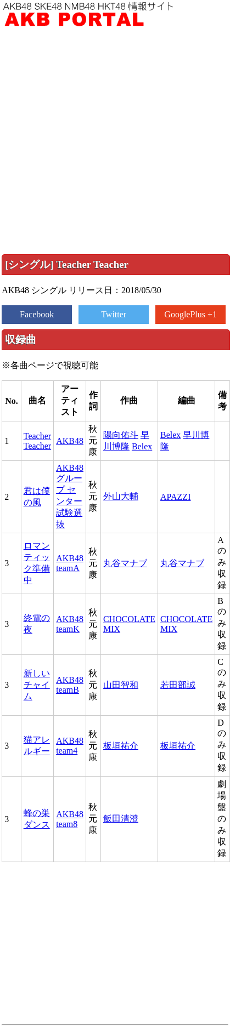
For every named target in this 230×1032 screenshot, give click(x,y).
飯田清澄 (120, 818)
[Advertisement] (103, 140)
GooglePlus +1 (190, 314)
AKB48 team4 (69, 745)
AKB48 (69, 441)
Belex (142, 446)
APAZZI (175, 496)
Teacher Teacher (37, 441)
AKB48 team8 (69, 819)
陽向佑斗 (120, 435)
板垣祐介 (120, 745)
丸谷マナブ (125, 563)
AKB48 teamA (69, 563)
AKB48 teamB (69, 684)
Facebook (37, 314)
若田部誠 (177, 684)
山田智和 (120, 684)
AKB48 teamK (69, 624)
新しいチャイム (37, 685)
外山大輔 (120, 496)
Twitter (113, 314)
